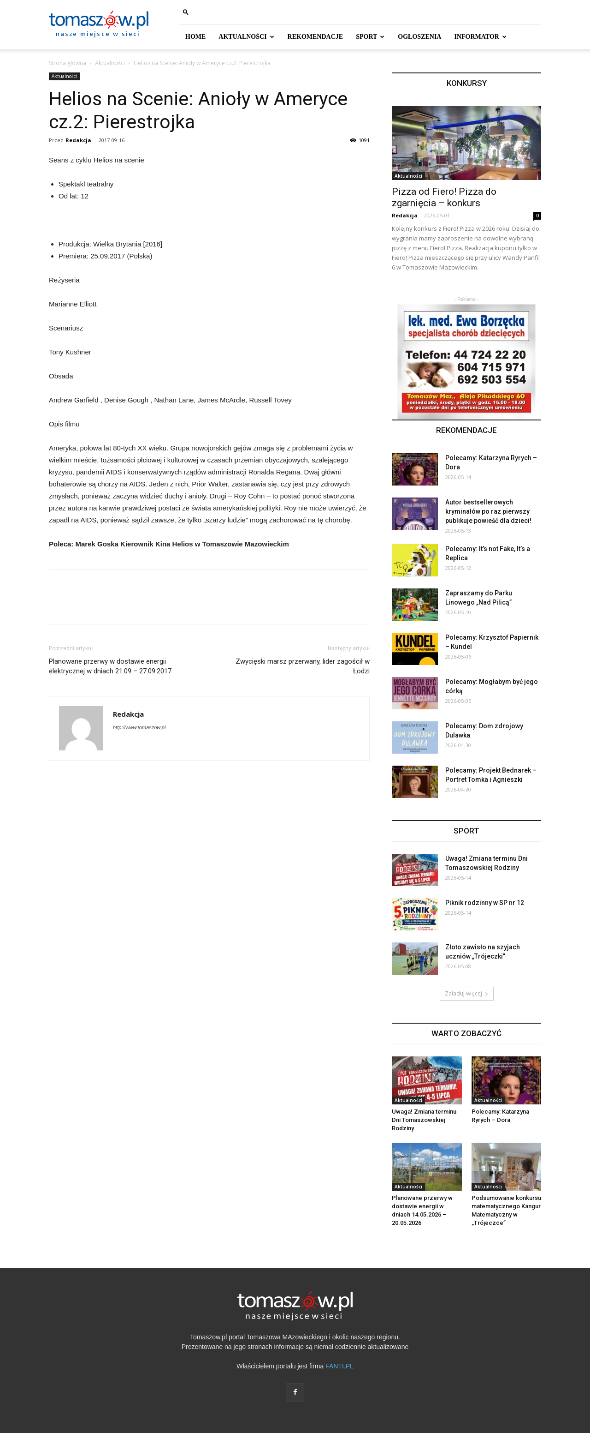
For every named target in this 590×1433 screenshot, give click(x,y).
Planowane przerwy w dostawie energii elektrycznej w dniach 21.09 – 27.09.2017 (110, 666)
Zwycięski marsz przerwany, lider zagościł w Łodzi (303, 666)
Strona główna (67, 63)
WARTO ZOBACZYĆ (466, 1033)
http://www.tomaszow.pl (139, 727)
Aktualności (110, 63)
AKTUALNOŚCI (246, 36)
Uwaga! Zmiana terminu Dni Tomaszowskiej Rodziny (424, 1120)
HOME (195, 36)
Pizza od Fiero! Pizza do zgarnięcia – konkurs (444, 197)
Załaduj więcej (467, 993)
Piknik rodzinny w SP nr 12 (484, 902)
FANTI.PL (339, 1366)
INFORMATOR (480, 36)
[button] (186, 11)
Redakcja (78, 140)
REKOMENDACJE (315, 36)
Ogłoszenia (419, 36)
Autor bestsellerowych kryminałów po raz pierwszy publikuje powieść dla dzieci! (488, 511)
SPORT (370, 36)
